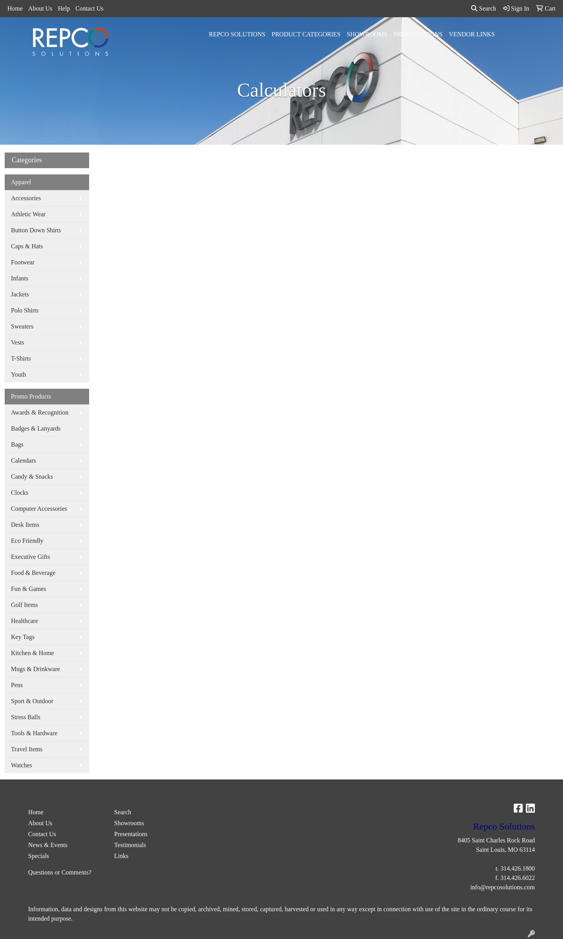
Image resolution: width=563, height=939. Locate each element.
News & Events (47, 845)
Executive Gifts (30, 556)
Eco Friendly (27, 540)
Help (64, 8)
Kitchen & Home (32, 653)
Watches (21, 765)
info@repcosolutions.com (502, 887)
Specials (38, 856)
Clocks (19, 492)
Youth (18, 374)
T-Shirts (21, 358)
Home (15, 8)
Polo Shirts (25, 310)
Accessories (26, 198)
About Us (40, 8)
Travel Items (27, 749)
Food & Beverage (33, 572)
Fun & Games (28, 588)
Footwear (22, 262)
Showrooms (367, 34)
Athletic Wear (28, 214)
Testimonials (130, 845)
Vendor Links (472, 34)
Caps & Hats (27, 246)
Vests (17, 342)
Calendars (23, 460)
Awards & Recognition (39, 412)
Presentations (418, 34)
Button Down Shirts (36, 230)
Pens (17, 685)
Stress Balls (25, 717)
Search (483, 8)
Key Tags (22, 637)
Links (121, 856)
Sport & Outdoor (32, 701)
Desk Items (25, 524)
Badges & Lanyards (36, 428)
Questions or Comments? (59, 872)
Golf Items (24, 604)
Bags (17, 444)
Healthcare (24, 621)
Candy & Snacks (32, 476)
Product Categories (306, 34)
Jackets (20, 294)
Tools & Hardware (34, 733)
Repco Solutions (237, 34)
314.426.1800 (517, 868)
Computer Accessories (39, 508)
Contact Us (89, 8)
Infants (19, 278)
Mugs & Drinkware (35, 669)
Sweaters (22, 326)
